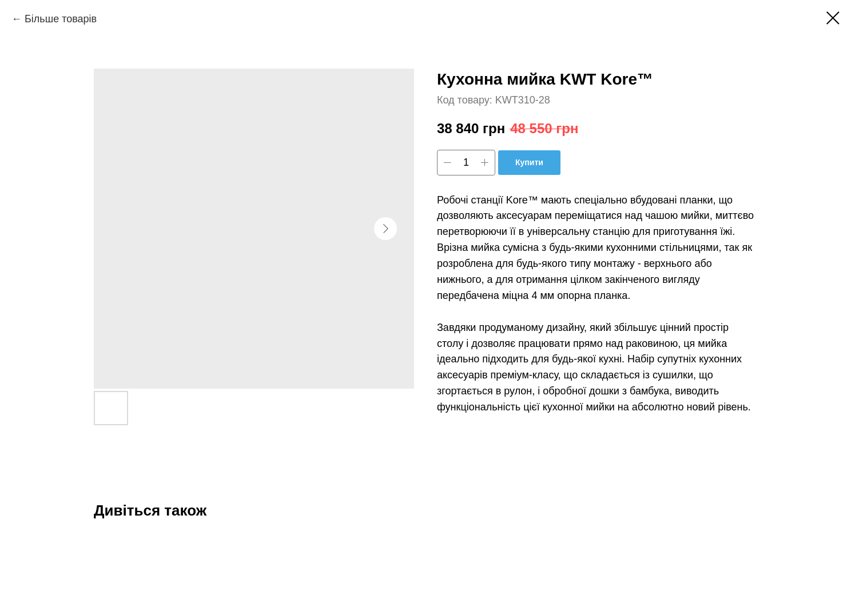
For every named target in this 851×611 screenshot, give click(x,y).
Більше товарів (61, 19)
